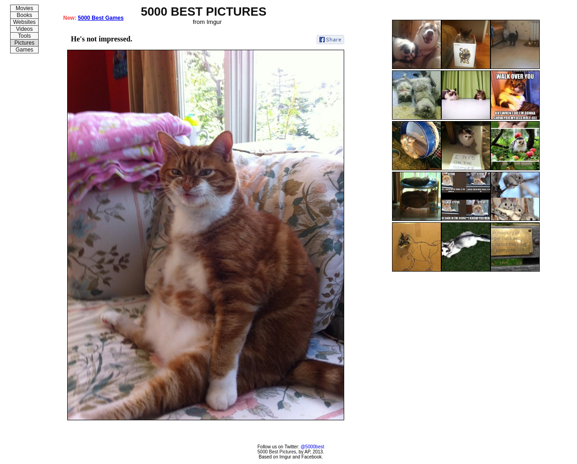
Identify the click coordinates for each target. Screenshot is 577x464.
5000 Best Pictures (277, 451)
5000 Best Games (100, 18)
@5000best (312, 446)
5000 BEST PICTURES (203, 11)
